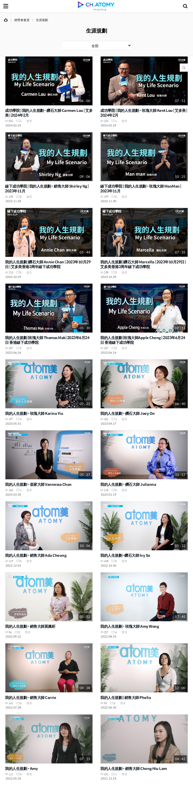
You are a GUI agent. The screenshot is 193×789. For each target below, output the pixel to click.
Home (6, 20)
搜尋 (184, 67)
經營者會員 (21, 20)
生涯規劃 (42, 20)
